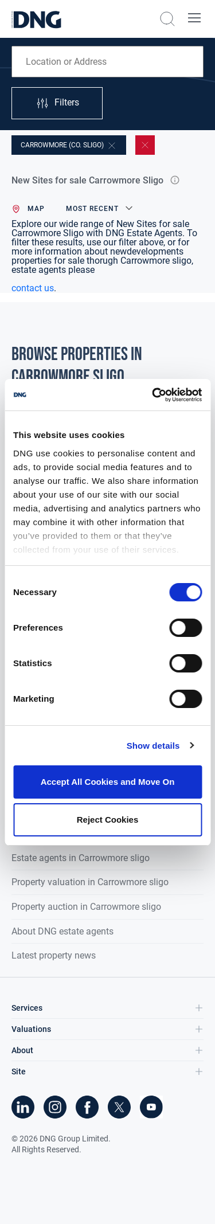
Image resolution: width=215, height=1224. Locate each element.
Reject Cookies (108, 819)
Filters (57, 103)
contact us (32, 288)
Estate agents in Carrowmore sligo (80, 858)
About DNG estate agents (62, 931)
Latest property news (53, 955)
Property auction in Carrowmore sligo (86, 906)
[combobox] (107, 61)
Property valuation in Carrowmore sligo (90, 882)
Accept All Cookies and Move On (108, 782)
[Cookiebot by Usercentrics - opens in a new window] (153, 395)
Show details (153, 745)
